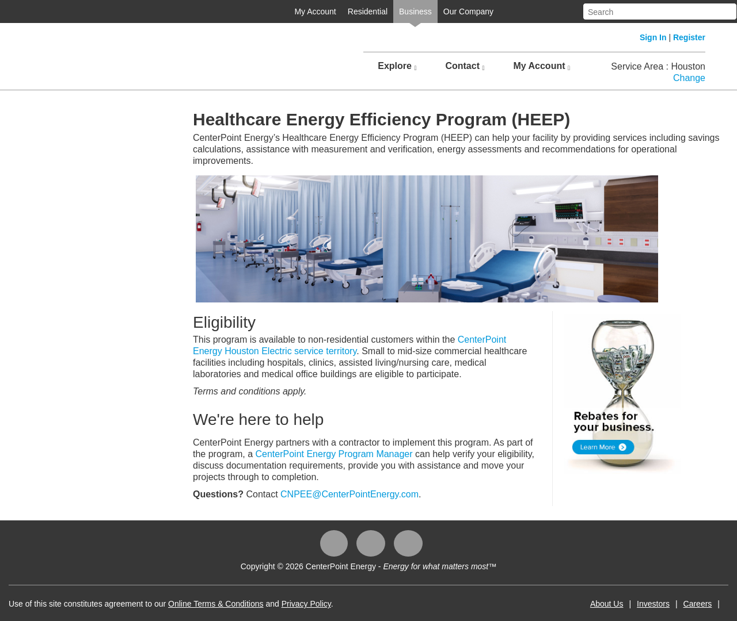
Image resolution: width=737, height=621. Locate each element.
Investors (653, 603)
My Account (315, 11)
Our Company (468, 11)
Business (415, 11)
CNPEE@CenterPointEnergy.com (349, 494)
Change (689, 78)
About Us (607, 603)
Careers (697, 603)
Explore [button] (397, 66)
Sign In (653, 37)
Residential (368, 11)
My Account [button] (541, 66)
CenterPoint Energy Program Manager (334, 454)
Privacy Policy (306, 603)
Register (689, 37)
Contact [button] (464, 66)
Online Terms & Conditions (215, 603)
